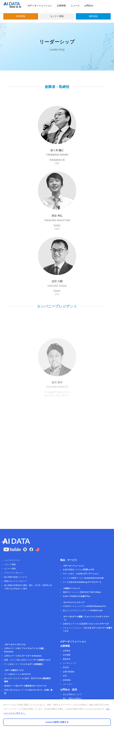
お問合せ (88, 5)
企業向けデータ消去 (23, 655)
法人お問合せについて (72, 694)
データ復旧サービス (17, 674)
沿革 (65, 675)
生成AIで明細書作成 (76, 596)
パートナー (67, 684)
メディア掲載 (10, 564)
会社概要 (66, 654)
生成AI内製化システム (78, 569)
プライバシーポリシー (13, 572)
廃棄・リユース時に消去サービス (27, 659)
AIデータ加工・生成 (81, 573)
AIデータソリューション (40, 5)
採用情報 (20, 16)
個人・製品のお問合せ (72, 698)
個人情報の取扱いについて (15, 577)
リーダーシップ (69, 663)
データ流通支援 (82, 582)
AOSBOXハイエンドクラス (84, 606)
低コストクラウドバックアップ (82, 610)
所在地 (66, 667)
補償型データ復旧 (25, 685)
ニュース (75, 5)
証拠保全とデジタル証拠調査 (86, 623)
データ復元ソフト (23, 664)
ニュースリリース (11, 560)
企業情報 (61, 5)
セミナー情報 (57, 16)
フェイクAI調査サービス (83, 578)
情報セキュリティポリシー (15, 581)
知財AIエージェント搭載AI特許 (82, 592)
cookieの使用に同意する (57, 722)
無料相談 (93, 16)
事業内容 (66, 659)
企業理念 (66, 650)
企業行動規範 (68, 671)
